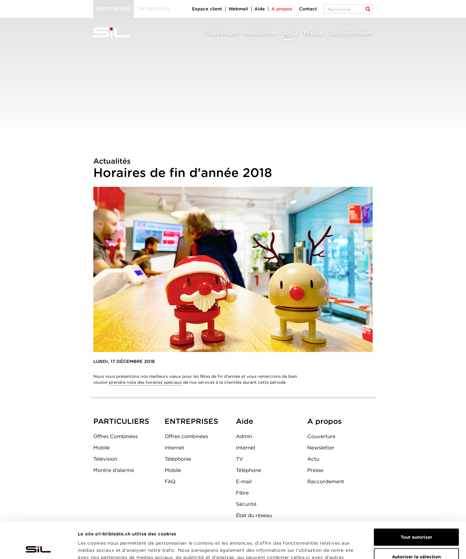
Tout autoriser (416, 500)
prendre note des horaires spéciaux (145, 382)
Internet (174, 448)
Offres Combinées (115, 436)
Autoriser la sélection (416, 520)
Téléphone (248, 470)
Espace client (207, 9)
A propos (281, 9)
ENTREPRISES (191, 421)
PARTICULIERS (121, 421)
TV (239, 459)
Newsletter (261, 33)
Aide (259, 9)
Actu (290, 33)
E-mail (243, 481)
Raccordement (351, 33)
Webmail (238, 9)
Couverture (221, 33)
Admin (244, 436)
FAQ (170, 481)
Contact (308, 9)
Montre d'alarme (113, 470)
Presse (313, 33)
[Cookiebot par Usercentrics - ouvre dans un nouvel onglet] (38, 547)
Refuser (416, 539)
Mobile (101, 448)
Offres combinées (186, 436)
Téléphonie (178, 459)
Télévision (105, 459)
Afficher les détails (335, 547)
